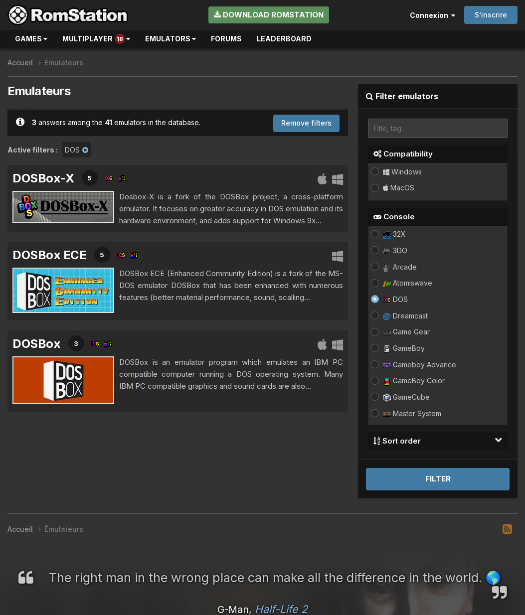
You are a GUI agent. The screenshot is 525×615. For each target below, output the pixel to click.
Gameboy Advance (419, 364)
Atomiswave (407, 283)
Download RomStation (269, 14)
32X (394, 234)
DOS (395, 299)
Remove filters (306, 123)
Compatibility (403, 153)
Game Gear (406, 331)
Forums (226, 38)
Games (31, 38)
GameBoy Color (414, 380)
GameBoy (404, 348)
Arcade (400, 267)
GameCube (406, 397)
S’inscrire (491, 14)
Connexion (432, 15)
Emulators (170, 38)
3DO (395, 250)
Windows (402, 171)
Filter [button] (438, 478)
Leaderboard (284, 38)
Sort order (437, 441)
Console (394, 216)
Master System (412, 413)
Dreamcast (405, 315)
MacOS (398, 187)
